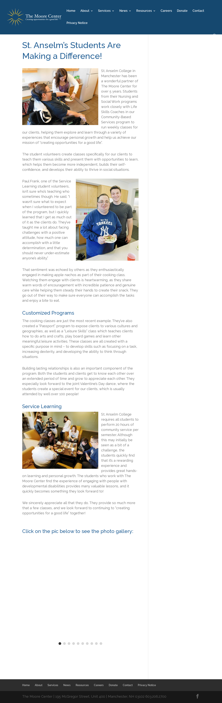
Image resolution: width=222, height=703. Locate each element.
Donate (182, 11)
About (84, 11)
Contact (198, 11)
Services (104, 11)
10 (101, 643)
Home (71, 11)
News (123, 11)
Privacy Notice (77, 23)
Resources (144, 11)
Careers (166, 11)
